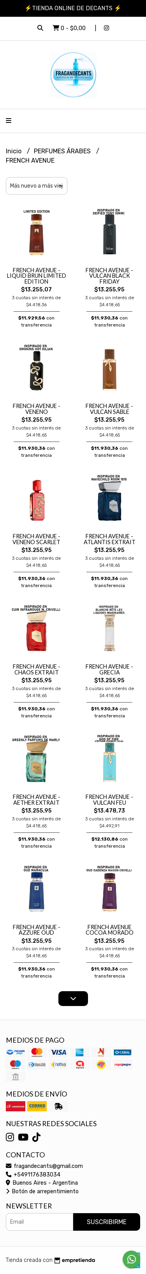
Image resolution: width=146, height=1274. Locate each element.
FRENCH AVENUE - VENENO (36, 409)
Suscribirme (107, 1222)
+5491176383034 (33, 1174)
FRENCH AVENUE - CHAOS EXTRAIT (36, 669)
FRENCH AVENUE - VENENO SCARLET (36, 539)
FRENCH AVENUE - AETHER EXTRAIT (36, 799)
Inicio (14, 151)
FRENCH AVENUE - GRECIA (109, 669)
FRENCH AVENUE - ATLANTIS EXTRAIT (109, 539)
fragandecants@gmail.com (44, 1166)
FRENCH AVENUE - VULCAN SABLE (109, 409)
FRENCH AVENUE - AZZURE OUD (36, 930)
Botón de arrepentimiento (42, 1191)
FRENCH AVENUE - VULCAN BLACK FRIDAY (109, 276)
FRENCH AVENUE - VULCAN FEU (109, 799)
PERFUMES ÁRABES (63, 151)
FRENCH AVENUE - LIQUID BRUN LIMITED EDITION (36, 276)
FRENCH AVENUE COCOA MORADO (110, 930)
